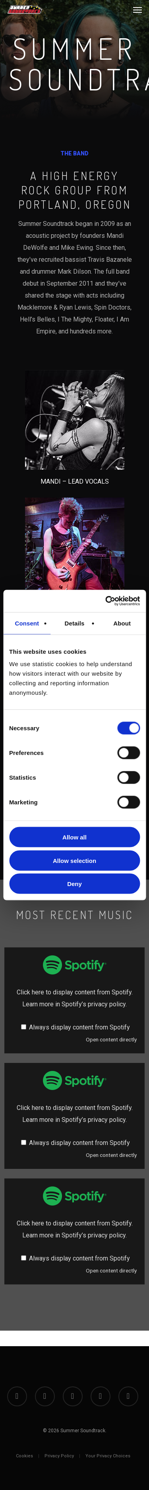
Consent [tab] (27, 623)
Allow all (74, 837)
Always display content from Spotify (79, 1027)
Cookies (24, 1456)
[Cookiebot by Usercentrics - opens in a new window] (106, 601)
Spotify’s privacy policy (94, 1004)
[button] (137, 10)
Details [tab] (75, 623)
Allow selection (74, 860)
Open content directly (111, 1039)
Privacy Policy (59, 1456)
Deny (74, 883)
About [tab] (122, 623)
